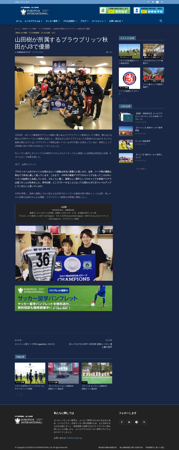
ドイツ (85, 382)
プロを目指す (70, 21)
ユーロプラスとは (33, 21)
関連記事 (20, 357)
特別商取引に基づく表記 (155, 447)
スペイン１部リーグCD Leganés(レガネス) (35, 344)
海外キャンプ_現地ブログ (152, 57)
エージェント (99, 21)
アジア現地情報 (44, 28)
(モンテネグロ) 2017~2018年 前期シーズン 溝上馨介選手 (90, 345)
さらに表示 (141, 168)
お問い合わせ (116, 21)
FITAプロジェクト (125, 57)
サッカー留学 (53, 21)
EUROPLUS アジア (23, 52)
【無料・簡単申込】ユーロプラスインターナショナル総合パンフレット (148, 116)
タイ (53, 33)
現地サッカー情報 (29, 28)
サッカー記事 (45, 33)
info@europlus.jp (74, 438)
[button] (160, 21)
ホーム (19, 21)
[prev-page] (16, 394)
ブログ (84, 21)
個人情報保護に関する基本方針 (131, 447)
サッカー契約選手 (143, 141)
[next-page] (21, 394)
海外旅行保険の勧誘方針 (107, 447)
